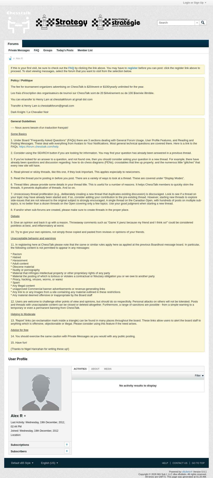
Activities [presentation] (80, 369)
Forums (13, 44)
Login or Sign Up (194, 2)
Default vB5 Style (22, 463)
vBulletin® (187, 471)
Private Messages (19, 50)
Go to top (198, 463)
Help (165, 463)
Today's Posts (65, 50)
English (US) (49, 463)
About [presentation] (95, 369)
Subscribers (19, 451)
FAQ (36, 50)
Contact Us (180, 463)
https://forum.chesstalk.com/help (38, 146)
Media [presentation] (108, 369)
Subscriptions (20, 444)
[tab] (80, 369)
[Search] (178, 23)
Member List (85, 50)
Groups (47, 50)
